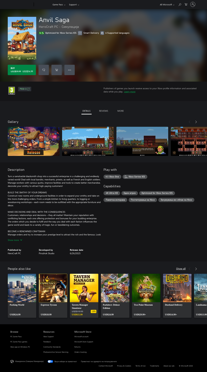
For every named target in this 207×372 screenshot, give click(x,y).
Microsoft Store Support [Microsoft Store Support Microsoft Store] (83, 342)
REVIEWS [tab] (103, 110)
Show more (15, 240)
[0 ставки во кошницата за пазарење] (186, 4)
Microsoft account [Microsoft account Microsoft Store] (81, 336)
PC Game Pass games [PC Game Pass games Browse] (18, 342)
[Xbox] (42, 4)
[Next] (196, 122)
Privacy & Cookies (124, 366)
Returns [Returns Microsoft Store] (77, 347)
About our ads (168, 366)
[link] (22, 296)
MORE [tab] (120, 110)
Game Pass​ (58, 4)
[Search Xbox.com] (180, 4)
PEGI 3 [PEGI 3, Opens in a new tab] (25, 89)
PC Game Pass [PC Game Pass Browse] (16, 336)
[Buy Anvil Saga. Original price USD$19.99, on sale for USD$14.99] (22, 70)
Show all (181, 268)
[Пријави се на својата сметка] (193, 4)
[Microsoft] (21, 4)
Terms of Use (141, 366)
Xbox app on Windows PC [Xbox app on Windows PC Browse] (20, 347)
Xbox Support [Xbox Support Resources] (48, 336)
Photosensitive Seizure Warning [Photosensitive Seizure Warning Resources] (55, 352)
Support (73, 4)
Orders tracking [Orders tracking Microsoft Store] (80, 352)
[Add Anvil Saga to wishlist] (43, 70)
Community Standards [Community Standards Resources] (52, 347)
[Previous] (189, 122)
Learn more (129, 91)
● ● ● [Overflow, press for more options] (69, 70)
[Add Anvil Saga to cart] (56, 70)
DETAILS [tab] (86, 110)
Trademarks (154, 366)
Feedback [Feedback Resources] (47, 342)
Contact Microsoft (106, 366)
